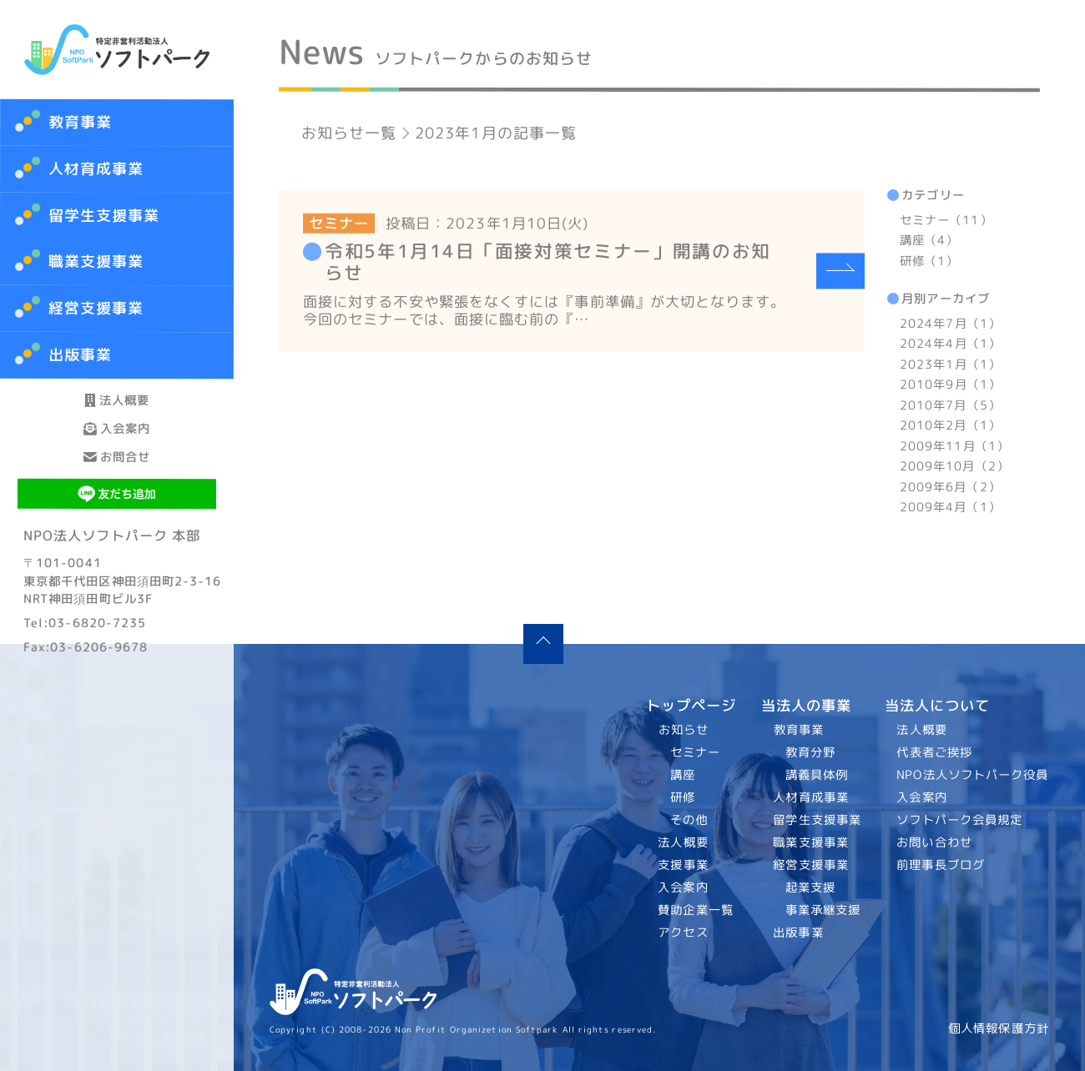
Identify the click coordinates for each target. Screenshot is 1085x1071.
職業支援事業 (811, 842)
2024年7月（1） (950, 323)
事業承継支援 (822, 910)
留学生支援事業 (817, 820)
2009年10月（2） (954, 466)
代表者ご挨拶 (935, 752)
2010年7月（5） (950, 405)
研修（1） (929, 261)
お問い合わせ (935, 842)
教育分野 (810, 752)
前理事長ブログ (941, 865)
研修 (682, 797)
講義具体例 (816, 775)
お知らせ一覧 (349, 133)
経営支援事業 (811, 865)
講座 (682, 775)
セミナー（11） (946, 220)
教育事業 (80, 122)
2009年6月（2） (950, 486)
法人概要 (117, 415)
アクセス (684, 932)
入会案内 (116, 473)
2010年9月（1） (950, 384)
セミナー (695, 752)
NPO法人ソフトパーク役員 (973, 775)
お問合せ (116, 531)
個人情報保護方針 (998, 1028)
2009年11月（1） (954, 445)
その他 (689, 820)
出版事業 (798, 932)
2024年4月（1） (950, 343)
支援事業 (684, 865)
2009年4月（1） (950, 507)
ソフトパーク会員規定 (960, 820)
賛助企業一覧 (696, 910)
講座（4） (929, 240)
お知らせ (684, 730)
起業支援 (810, 887)
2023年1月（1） (950, 364)
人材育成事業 (96, 168)
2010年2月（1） (950, 425)
